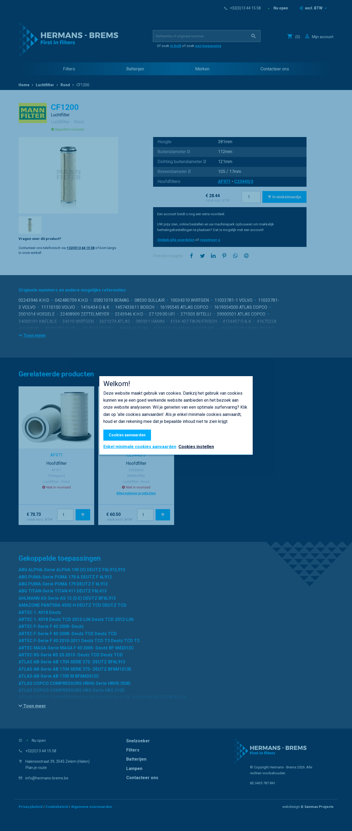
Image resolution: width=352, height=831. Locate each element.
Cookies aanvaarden (127, 435)
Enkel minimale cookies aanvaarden (139, 446)
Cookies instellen (196, 446)
